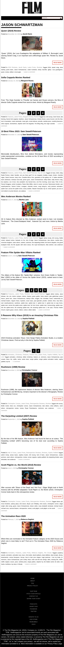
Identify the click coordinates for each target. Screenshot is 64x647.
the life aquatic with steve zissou (21, 245)
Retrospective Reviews (37, 403)
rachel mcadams (17, 184)
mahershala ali (58, 298)
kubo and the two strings (39, 559)
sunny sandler (27, 188)
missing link (54, 559)
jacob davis (9, 69)
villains (21, 310)
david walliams (37, 555)
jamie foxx (9, 298)
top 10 (45, 188)
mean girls (25, 121)
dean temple (54, 555)
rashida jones (47, 121)
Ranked (36, 117)
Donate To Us (33, 617)
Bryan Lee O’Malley (33, 504)
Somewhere (13, 123)
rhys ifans (59, 301)
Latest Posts (32, 67)
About (32, 581)
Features (10, 117)
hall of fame (40, 455)
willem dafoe (32, 310)
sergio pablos (34, 359)
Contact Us (33, 596)
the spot (50, 307)
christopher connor (22, 406)
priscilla (40, 121)
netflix (15, 359)
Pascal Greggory (6, 184)
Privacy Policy (32, 585)
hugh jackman (46, 557)
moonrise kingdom (6, 242)
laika (49, 559)
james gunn (26, 179)
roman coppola (32, 457)
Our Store (33, 619)
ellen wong (9, 506)
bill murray (49, 117)
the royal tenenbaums (38, 245)
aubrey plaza (15, 504)
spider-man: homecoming (47, 305)
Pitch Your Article (34, 593)
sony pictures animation (55, 186)
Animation (11, 354)
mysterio (22, 301)
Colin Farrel (56, 117)
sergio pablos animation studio (48, 359)
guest (14, 506)
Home (32, 578)
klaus (7, 359)
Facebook (33, 609)
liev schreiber (44, 298)
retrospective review (12, 408)
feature (29, 296)
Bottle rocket (5, 406)
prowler (45, 301)
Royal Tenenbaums (31, 408)
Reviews (39, 67)
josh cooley (23, 559)
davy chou (18, 177)
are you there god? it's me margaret (31, 175)
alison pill (59, 501)
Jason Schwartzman (20, 69)
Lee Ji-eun (12, 182)
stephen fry (39, 562)
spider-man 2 (33, 303)
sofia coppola (5, 123)
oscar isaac (51, 182)
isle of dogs (29, 240)
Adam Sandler (14, 175)
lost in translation (6, 121)
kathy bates (47, 179)
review (7, 72)
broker (55, 175)
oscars (12, 562)
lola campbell (21, 182)
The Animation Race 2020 (13, 516)
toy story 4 (14, 564)
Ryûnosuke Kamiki (54, 184)
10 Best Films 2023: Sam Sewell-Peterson (21, 131)
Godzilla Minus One (28, 177)
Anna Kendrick (5, 504)
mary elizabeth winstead (46, 506)
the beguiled (30, 123)
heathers (21, 119)
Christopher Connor (29, 370)
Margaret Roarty (27, 81)
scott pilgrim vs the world (47, 508)
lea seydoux (4, 182)
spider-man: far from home (31, 305)
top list (8, 361)
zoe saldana (22, 191)
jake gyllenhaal (53, 296)
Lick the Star (58, 119)
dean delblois (46, 555)
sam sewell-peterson (7, 303)
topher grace (10, 310)
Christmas (18, 354)
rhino (54, 301)
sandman (17, 303)
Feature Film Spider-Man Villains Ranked (20, 252)
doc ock (9, 296)
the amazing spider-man (22, 307)
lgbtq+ (50, 69)
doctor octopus (16, 296)
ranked (23, 242)
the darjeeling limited (38, 242)
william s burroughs (15, 72)
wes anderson (58, 245)
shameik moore (32, 186)
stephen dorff (22, 123)
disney (60, 555)
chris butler (29, 555)
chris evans (43, 504)
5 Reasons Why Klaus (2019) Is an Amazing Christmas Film (29, 315)
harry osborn (44, 296)
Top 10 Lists (42, 173)
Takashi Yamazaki (37, 188)
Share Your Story (33, 598)
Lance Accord (50, 119)
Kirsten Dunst (41, 119)
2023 (57, 173)
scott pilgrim (35, 508)
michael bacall (58, 506)
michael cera (5, 508)
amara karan (14, 455)
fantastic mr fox (20, 240)
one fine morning (42, 182)
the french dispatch (50, 242)
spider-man (24, 303)
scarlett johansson (57, 121)
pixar (16, 562)
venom (16, 310)
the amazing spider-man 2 (38, 307)
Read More (58, 62)
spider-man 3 (42, 303)
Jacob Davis (27, 34)
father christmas (28, 357)
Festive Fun (33, 354)
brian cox (13, 406)
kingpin (37, 298)
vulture (26, 310)
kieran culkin (34, 506)
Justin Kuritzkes (32, 69)
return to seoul (38, 184)
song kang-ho (42, 186)
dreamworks (4, 557)
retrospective (18, 457)
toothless (8, 564)
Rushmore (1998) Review (13, 367)
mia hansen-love (31, 182)
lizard (51, 298)
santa (19, 359)
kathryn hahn (30, 298)
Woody (20, 564)
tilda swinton (50, 245)
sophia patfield (41, 457)
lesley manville (42, 69)
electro (24, 296)
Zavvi (33, 624)
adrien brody (5, 455)
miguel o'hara (15, 301)
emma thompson (14, 557)
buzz (23, 555)
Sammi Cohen (16, 186)
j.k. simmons (42, 357)
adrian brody (47, 238)
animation (12, 357)
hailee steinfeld (58, 177)
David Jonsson (9, 177)
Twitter (33, 611)
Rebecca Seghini (27, 519)
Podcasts (33, 604)
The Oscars (48, 553)
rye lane (45, 184)
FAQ (32, 583)
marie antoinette (16, 121)
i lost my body (55, 557)
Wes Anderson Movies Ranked (16, 196)
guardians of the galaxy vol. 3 (44, 177)
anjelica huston (23, 455)
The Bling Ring (38, 123)
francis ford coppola (12, 119)
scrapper (24, 186)
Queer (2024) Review (11, 31)
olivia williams (54, 406)
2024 (49, 67)
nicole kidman (33, 121)
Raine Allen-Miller (27, 184)
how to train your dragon (33, 557)
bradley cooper (47, 175)
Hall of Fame (12, 452)
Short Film (33, 606)
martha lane (58, 240)
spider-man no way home (54, 303)
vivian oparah (52, 188)
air (45, 117)
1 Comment (16, 361)
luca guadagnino (57, 69)
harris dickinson (5, 179)
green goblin (36, 296)
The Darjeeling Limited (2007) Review (19, 416)
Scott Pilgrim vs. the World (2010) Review (21, 465)
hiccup (22, 557)
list (11, 359)
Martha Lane (24, 200)
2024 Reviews (12, 67)
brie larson (23, 504)
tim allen (57, 562)
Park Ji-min (59, 182)
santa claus (25, 359)
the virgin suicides (49, 123)
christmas (19, 357)
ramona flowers (14, 508)
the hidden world (49, 562)
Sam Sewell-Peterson (31, 134)
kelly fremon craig (57, 179)
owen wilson (16, 242)
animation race (17, 555)
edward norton (10, 240)
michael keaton (5, 301)
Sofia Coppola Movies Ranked (15, 77)
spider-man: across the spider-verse (11, 188)
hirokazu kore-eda (16, 179)
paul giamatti (38, 301)
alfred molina (55, 294)
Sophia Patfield (28, 318)
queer (2, 72)
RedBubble (34, 622)
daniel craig (55, 67)
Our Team (33, 591)
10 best (53, 173)
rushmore (28, 242)
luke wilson (50, 240)
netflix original (5, 562)
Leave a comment (29, 72)
